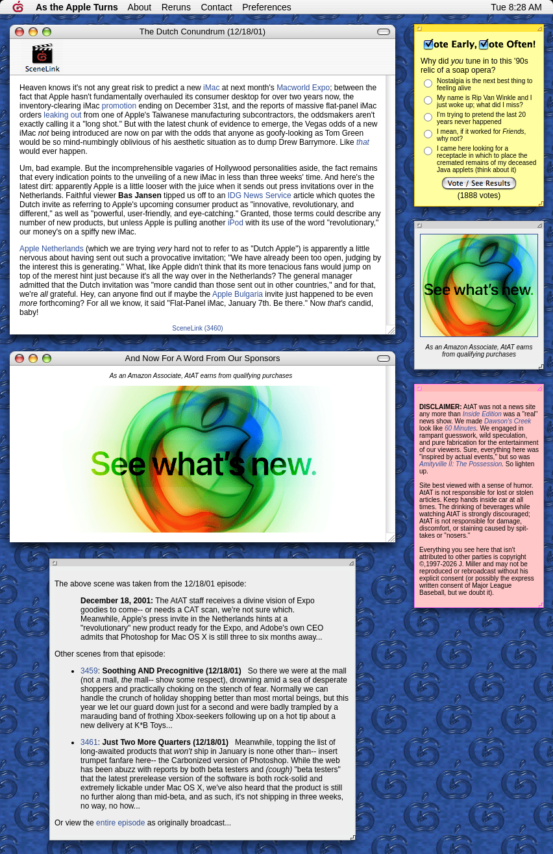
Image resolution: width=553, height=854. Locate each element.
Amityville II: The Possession (460, 464)
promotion (119, 105)
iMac (211, 87)
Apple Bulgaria (237, 294)
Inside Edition (482, 414)
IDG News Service (259, 195)
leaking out (62, 114)
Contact (216, 7)
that (362, 142)
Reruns (176, 7)
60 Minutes (460, 428)
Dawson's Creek (508, 421)
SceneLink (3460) (197, 328)
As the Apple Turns (77, 7)
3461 (89, 742)
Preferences (266, 7)
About (140, 7)
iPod (235, 222)
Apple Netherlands (51, 248)
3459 (89, 670)
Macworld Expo (303, 87)
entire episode (120, 822)
